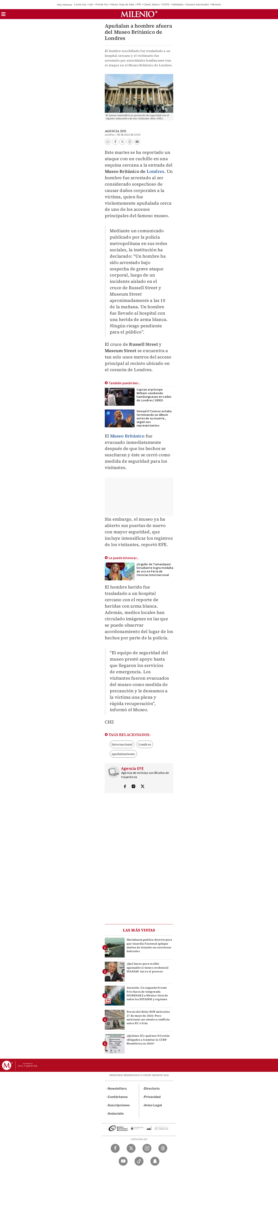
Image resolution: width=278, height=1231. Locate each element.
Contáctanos (118, 1097)
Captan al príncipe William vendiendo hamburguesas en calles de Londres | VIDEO (154, 395)
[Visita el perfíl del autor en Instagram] (133, 786)
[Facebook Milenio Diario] (115, 1148)
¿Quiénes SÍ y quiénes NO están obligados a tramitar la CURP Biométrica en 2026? (148, 1039)
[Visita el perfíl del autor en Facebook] (125, 786)
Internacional (122, 744)
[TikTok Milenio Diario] (139, 1161)
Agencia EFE (115, 131)
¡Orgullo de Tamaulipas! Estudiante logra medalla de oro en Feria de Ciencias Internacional (155, 569)
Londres (155, 171)
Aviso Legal (153, 1105)
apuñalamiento (123, 754)
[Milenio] (139, 14)
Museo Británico (127, 436)
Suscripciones (119, 1105)
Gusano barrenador (197, 4)
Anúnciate (116, 1113)
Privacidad (152, 1097)
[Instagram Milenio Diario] (146, 1148)
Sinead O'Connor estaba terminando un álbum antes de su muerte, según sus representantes (154, 418)
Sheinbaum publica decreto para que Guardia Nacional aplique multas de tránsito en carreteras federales (149, 945)
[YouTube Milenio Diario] (123, 1161)
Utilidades (178, 4)
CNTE (165, 4)
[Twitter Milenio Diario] (131, 1148)
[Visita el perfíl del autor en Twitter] (142, 786)
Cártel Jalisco (152, 4)
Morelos (216, 4)
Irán (91, 4)
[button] (3, 15)
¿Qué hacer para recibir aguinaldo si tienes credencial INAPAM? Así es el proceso (147, 967)
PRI (139, 4)
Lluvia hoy (80, 4)
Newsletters (117, 1088)
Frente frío (102, 4)
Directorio (152, 1088)
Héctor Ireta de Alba (122, 4)
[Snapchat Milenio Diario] (154, 1161)
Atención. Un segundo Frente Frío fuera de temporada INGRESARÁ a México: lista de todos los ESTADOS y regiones (147, 993)
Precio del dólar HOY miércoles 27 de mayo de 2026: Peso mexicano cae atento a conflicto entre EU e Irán (148, 1017)
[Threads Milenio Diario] (162, 1148)
